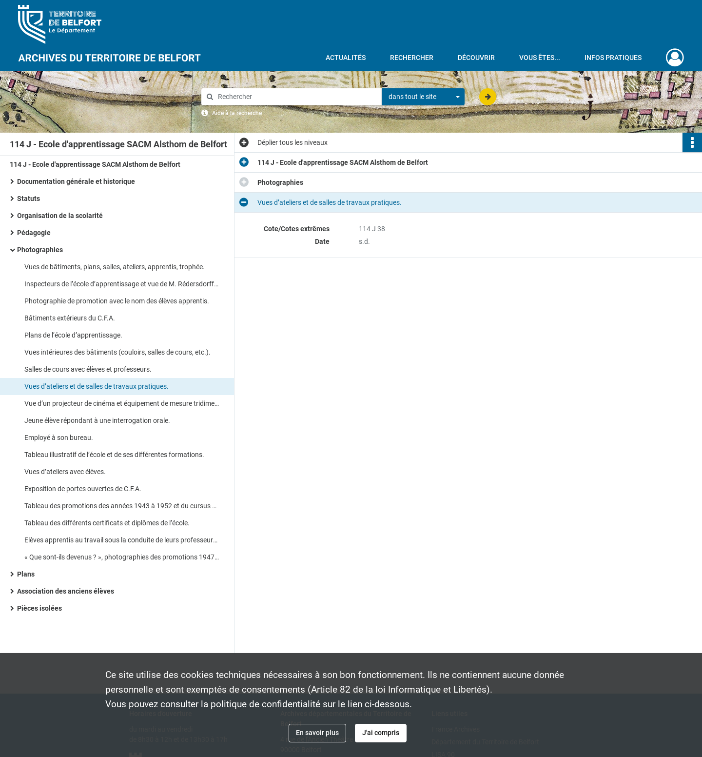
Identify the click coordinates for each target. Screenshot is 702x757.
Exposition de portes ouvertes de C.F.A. (82, 489)
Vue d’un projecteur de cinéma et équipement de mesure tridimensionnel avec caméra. (121, 403)
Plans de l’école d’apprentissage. (73, 335)
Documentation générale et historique (76, 181)
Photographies (40, 250)
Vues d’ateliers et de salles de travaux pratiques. (96, 386)
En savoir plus (317, 733)
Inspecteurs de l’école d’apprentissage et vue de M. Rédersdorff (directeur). (121, 284)
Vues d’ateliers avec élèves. (65, 472)
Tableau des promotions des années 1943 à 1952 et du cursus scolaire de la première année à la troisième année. (121, 506)
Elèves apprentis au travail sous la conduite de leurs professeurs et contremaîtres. (121, 540)
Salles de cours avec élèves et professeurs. (88, 369)
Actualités (346, 57)
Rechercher (411, 57)
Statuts (28, 198)
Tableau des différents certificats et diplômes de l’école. (107, 523)
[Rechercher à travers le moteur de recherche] (296, 97)
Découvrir (476, 57)
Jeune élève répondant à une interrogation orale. (97, 420)
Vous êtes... (539, 57)
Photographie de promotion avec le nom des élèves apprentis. (116, 301)
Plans (26, 574)
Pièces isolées (39, 608)
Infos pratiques (613, 57)
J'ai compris (380, 733)
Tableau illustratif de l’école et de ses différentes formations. (114, 454)
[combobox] (423, 97)
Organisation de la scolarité (60, 215)
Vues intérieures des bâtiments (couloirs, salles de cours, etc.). (117, 352)
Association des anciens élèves (65, 591)
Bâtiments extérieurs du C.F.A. (69, 318)
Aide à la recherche (237, 113)
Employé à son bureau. (58, 437)
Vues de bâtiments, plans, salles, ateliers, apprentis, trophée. (114, 267)
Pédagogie (34, 233)
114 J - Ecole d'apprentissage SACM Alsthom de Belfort (95, 164)
